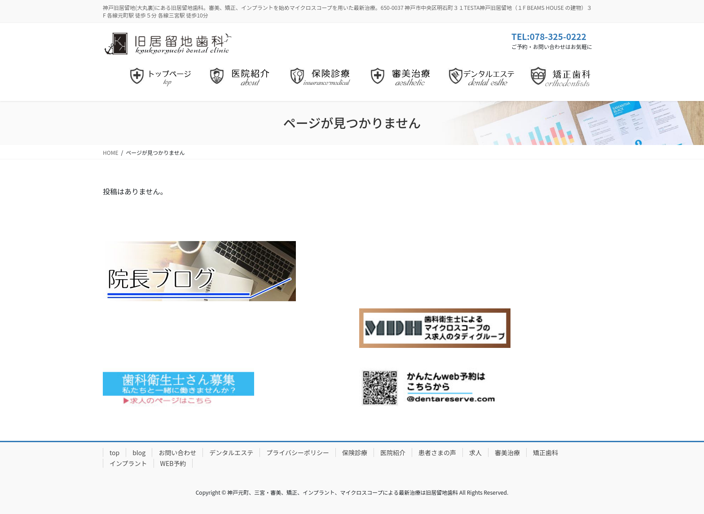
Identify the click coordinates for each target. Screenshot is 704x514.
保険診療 (354, 452)
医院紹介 (392, 452)
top (114, 452)
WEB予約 (173, 463)
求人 (475, 452)
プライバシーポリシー (297, 452)
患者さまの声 (437, 452)
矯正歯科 (545, 452)
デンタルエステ (231, 452)
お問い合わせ (177, 452)
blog (138, 452)
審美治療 (507, 452)
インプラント (128, 463)
